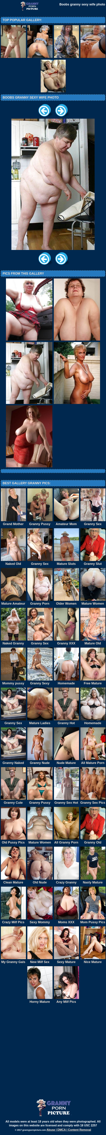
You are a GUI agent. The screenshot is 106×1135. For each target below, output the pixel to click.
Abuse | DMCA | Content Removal (68, 1129)
